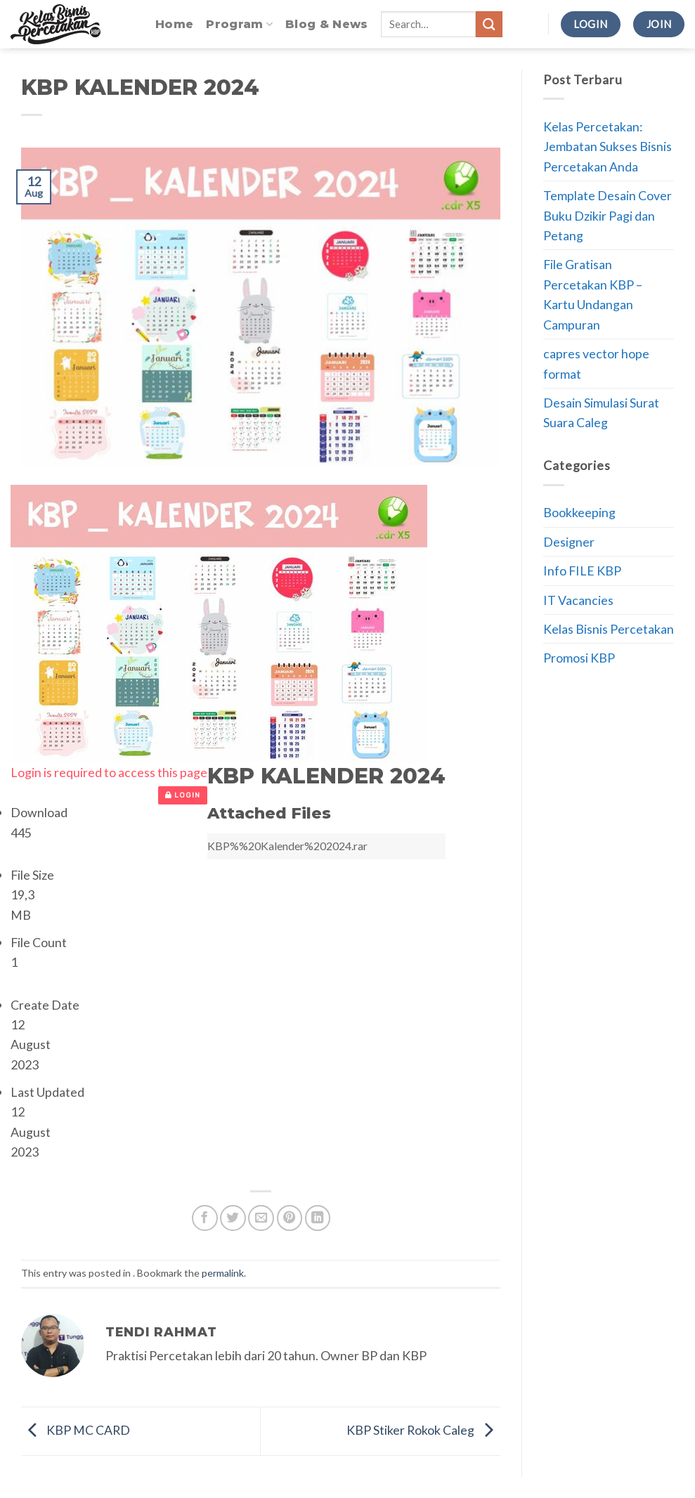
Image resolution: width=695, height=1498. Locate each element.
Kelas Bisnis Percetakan (608, 629)
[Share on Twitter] (233, 1218)
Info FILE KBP (582, 570)
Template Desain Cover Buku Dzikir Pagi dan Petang (607, 215)
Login (182, 795)
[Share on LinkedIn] (318, 1218)
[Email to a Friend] (261, 1218)
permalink (223, 1273)
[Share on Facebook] (205, 1218)
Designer (569, 541)
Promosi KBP (579, 657)
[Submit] (489, 24)
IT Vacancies (578, 600)
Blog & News (326, 24)
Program (239, 24)
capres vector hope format (596, 363)
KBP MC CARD (75, 1429)
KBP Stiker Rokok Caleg (423, 1429)
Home (174, 24)
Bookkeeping (579, 512)
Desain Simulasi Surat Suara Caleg (601, 412)
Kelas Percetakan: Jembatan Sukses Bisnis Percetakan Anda (607, 146)
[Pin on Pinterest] (290, 1218)
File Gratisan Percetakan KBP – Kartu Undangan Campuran (592, 294)
